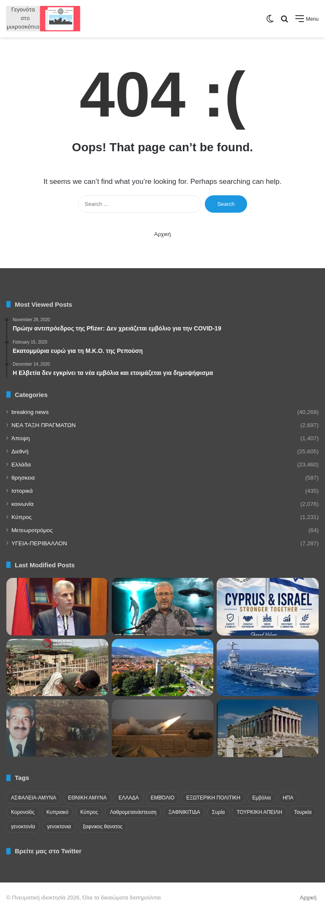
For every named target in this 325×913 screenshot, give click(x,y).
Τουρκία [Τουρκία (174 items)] (303, 812)
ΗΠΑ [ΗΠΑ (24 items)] (288, 798)
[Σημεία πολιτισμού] (268, 728)
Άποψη (20, 438)
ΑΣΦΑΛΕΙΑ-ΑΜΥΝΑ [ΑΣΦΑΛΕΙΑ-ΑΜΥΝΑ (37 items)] (33, 798)
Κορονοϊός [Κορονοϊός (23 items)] (23, 812)
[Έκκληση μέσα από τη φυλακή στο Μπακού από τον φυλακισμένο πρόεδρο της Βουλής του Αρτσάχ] (57, 606)
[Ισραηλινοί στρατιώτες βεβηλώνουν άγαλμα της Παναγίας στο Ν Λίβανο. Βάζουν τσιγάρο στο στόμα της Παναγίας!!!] (57, 668)
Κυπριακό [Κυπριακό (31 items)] (58, 812)
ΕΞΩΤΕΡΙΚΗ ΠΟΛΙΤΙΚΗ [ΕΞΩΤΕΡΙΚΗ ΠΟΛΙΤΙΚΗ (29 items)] (213, 798)
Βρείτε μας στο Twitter (48, 851)
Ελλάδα (21, 464)
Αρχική (162, 234)
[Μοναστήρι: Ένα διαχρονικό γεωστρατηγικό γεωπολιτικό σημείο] (163, 668)
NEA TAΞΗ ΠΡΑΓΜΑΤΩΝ (43, 425)
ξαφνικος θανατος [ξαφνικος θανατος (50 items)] (103, 827)
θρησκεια (23, 478)
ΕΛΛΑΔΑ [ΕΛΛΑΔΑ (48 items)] (128, 798)
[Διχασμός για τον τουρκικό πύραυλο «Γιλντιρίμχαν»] (163, 728)
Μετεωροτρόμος (31, 530)
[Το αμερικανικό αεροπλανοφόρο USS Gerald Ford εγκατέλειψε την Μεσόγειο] (268, 668)
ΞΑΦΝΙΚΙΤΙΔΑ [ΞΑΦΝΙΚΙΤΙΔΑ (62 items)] (184, 812)
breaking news (30, 412)
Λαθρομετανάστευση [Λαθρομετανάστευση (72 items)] (133, 812)
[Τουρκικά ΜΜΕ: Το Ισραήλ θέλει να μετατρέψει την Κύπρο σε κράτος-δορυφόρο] (57, 728)
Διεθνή (19, 451)
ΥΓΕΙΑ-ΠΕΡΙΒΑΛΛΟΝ (39, 543)
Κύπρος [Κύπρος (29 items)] (89, 812)
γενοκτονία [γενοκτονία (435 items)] (23, 827)
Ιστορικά (22, 491)
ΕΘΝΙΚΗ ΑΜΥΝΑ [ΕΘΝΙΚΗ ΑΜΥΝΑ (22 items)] (87, 798)
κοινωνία (22, 504)
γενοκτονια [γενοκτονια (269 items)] (59, 827)
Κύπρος (21, 517)
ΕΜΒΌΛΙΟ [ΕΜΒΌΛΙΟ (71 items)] (162, 798)
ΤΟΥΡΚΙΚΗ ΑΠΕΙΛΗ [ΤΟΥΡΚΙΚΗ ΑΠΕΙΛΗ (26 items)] (259, 812)
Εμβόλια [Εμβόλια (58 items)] (261, 798)
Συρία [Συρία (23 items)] (218, 812)
